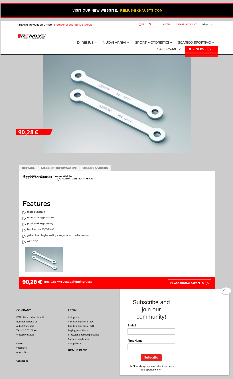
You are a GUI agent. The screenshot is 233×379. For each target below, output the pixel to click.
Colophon (73, 317)
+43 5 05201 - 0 (29, 330)
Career (19, 343)
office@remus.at (25, 334)
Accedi (166, 24)
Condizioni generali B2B (81, 326)
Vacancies (21, 347)
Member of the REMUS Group (73, 24)
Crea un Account (186, 24)
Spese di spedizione (78, 339)
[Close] (226, 291)
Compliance (74, 343)
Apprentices (22, 352)
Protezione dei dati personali (84, 334)
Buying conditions (78, 330)
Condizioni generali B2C (81, 321)
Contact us (22, 360)
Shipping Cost (81, 281)
